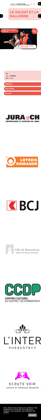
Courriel (8, 93)
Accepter (32, 415)
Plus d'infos (9, 89)
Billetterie (9, 84)
